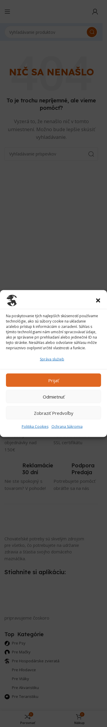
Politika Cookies (35, 426)
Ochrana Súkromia (67, 426)
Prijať (53, 380)
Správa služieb (52, 359)
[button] (98, 301)
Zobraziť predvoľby (53, 413)
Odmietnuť (53, 396)
